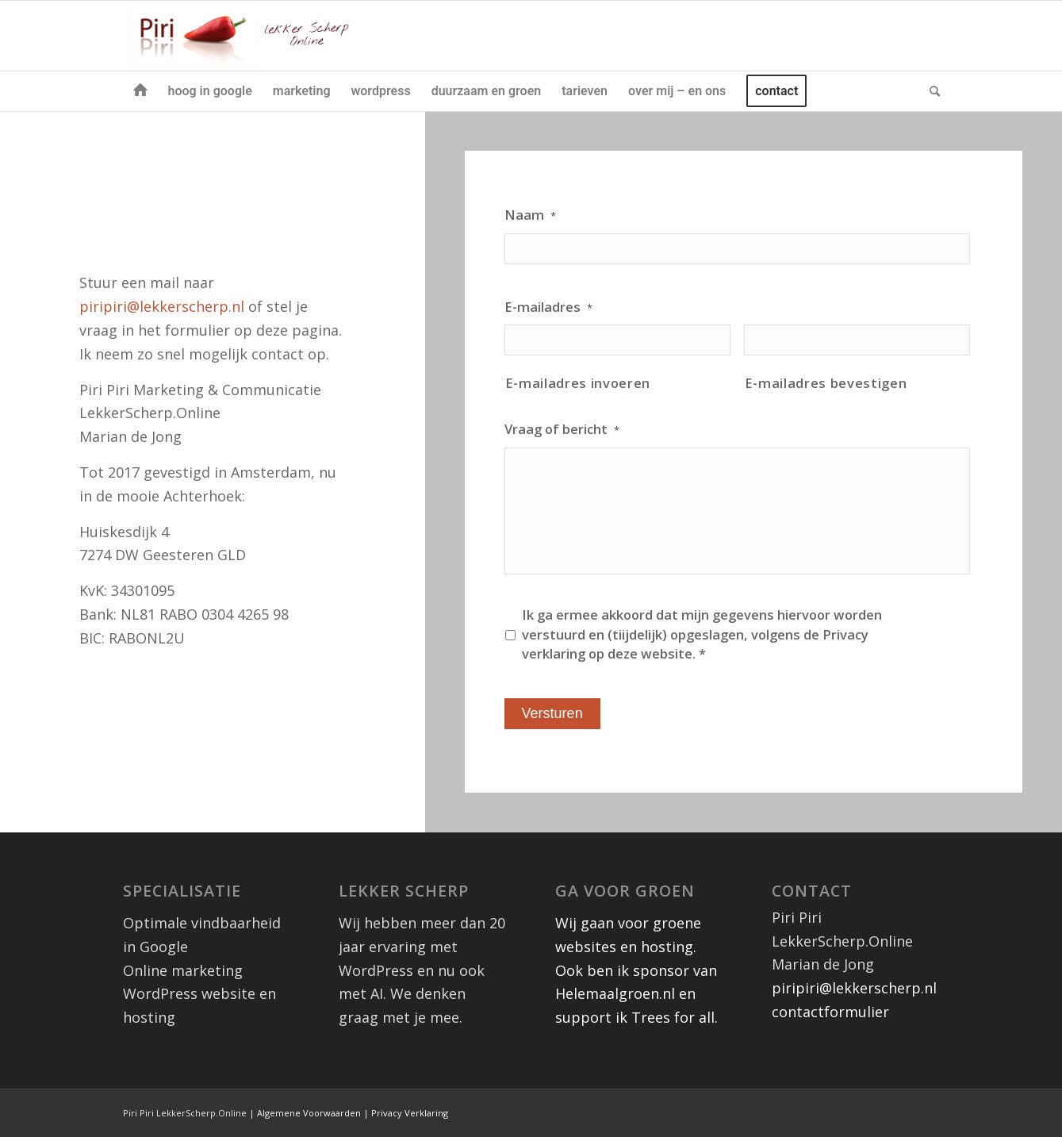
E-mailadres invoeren (577, 383)
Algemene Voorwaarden (309, 1113)
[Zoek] (929, 91)
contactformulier (830, 1011)
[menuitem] (140, 91)
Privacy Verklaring (409, 1113)
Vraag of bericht (561, 429)
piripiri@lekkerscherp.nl (163, 306)
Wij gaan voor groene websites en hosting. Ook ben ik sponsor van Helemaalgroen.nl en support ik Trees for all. (636, 970)
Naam (530, 215)
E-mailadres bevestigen (826, 383)
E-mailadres (548, 307)
